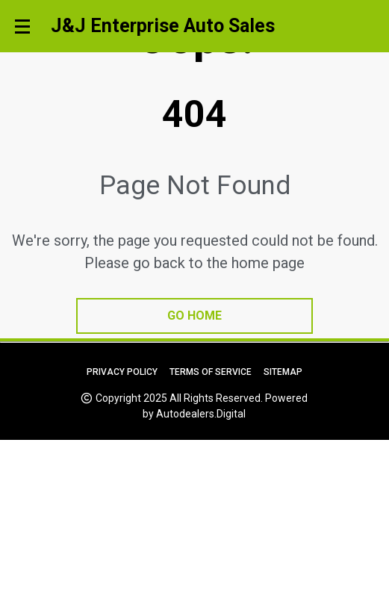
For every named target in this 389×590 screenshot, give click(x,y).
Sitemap (283, 372)
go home (194, 315)
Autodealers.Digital (201, 414)
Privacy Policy (122, 372)
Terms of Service (210, 372)
